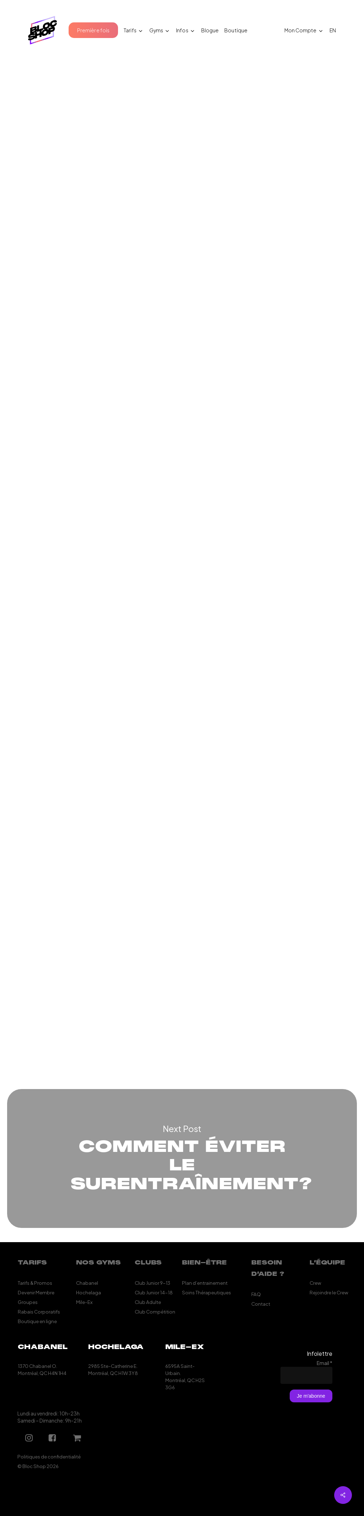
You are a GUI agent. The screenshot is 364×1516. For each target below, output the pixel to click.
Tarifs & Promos (35, 1283)
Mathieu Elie (40, 132)
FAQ (256, 1294)
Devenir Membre (36, 1292)
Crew (315, 1283)
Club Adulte (148, 1302)
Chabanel (87, 1283)
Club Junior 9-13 (152, 1283)
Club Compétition (155, 1312)
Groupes (28, 1302)
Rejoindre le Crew (329, 1292)
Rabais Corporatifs (39, 1312)
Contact (260, 1304)
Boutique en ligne (37, 1321)
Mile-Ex (84, 1302)
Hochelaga (88, 1292)
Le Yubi (244, 504)
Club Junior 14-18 (154, 1292)
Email (324, 1363)
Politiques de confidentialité (49, 1456)
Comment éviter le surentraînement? (182, 1158)
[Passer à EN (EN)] (333, 30)
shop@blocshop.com (132, 1018)
